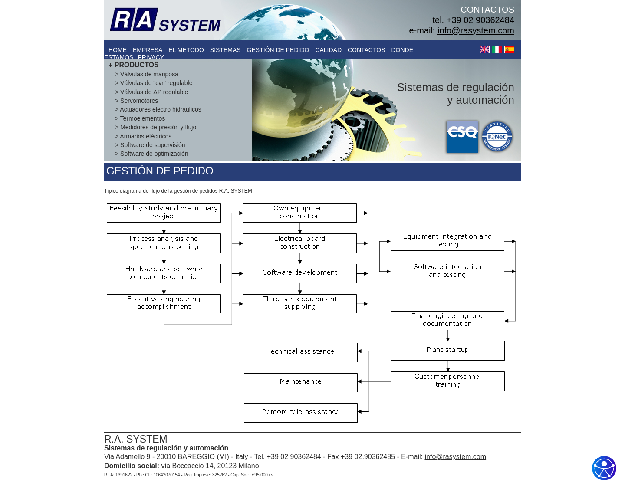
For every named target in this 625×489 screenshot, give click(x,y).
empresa (147, 49)
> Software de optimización (151, 153)
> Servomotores (136, 100)
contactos (366, 49)
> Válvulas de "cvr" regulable (153, 82)
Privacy (151, 57)
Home (118, 49)
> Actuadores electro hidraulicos (158, 109)
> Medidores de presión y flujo (155, 127)
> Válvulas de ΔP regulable (151, 92)
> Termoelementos (140, 118)
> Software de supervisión (150, 144)
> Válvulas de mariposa (146, 74)
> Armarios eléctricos (143, 136)
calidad (328, 49)
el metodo (186, 49)
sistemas (225, 49)
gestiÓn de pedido (278, 49)
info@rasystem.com (476, 30)
